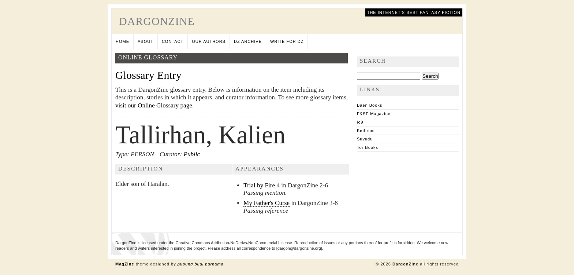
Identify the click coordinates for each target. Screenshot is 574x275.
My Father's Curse (267, 202)
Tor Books (367, 147)
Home (122, 41)
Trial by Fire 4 (261, 185)
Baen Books (369, 105)
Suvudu (365, 139)
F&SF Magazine (374, 113)
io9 (360, 122)
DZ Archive (248, 41)
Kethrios (365, 130)
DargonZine (157, 21)
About (145, 41)
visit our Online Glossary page (153, 105)
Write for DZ (286, 41)
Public (191, 154)
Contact (172, 41)
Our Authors (208, 41)
